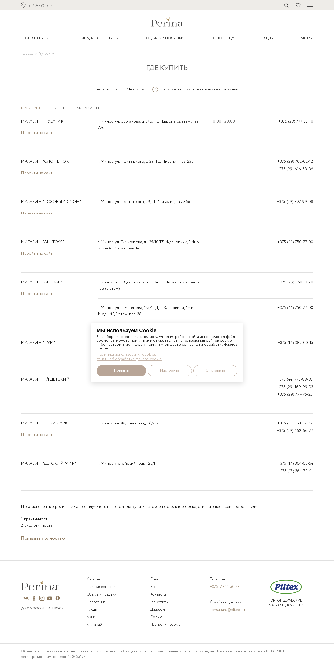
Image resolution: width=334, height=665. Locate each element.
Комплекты (96, 579)
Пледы (92, 609)
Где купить (159, 602)
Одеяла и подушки (102, 594)
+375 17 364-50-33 (225, 587)
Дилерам (157, 609)
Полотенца (96, 602)
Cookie (156, 617)
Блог (154, 587)
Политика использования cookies (126, 355)
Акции (92, 617)
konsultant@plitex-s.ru (229, 609)
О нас (155, 579)
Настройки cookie (165, 624)
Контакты (158, 594)
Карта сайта (96, 624)
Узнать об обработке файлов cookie (129, 359)
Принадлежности (101, 587)
